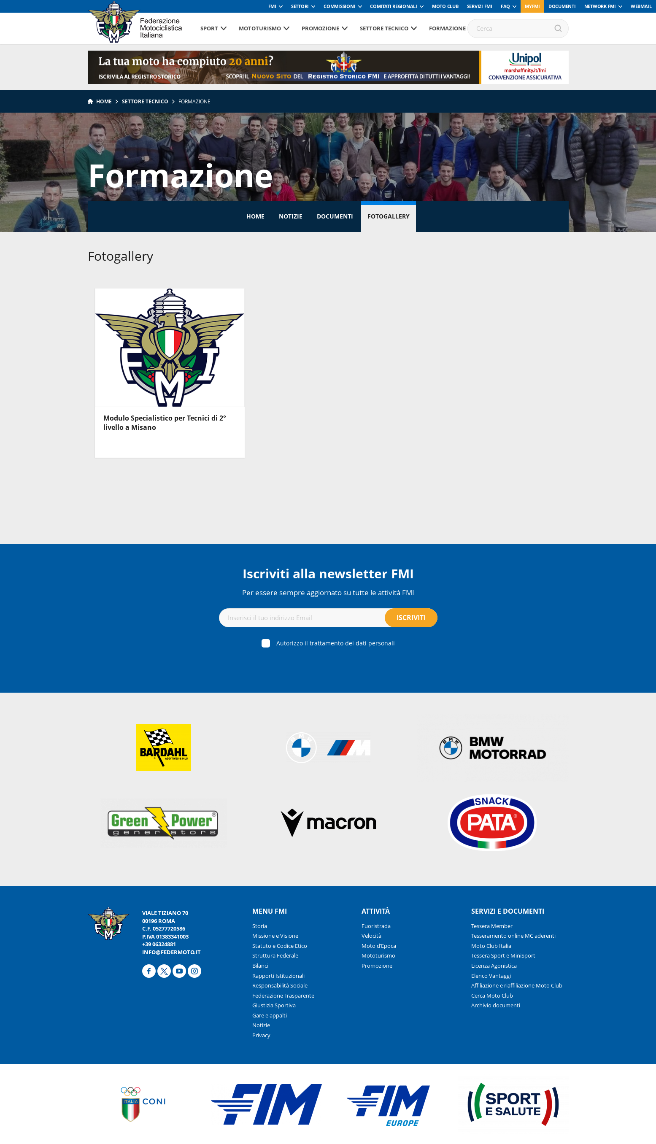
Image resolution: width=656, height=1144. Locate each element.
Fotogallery (388, 216)
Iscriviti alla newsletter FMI (328, 573)
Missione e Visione (275, 935)
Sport (209, 28)
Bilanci (260, 965)
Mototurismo (260, 28)
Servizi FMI (479, 6)
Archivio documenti (495, 1005)
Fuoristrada (376, 926)
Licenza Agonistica (494, 965)
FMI (272, 6)
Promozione (320, 28)
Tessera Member (492, 926)
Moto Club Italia (491, 946)
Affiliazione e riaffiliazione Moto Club (516, 985)
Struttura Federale (275, 955)
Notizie (290, 216)
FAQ (505, 6)
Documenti (562, 6)
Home (104, 101)
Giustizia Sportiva (274, 1005)
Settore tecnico (384, 28)
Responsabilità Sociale (280, 985)
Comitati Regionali (393, 6)
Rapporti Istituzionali (278, 975)
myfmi (532, 6)
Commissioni (339, 6)
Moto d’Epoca (379, 946)
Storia (259, 926)
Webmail (641, 6)
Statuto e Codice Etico (279, 946)
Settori (300, 6)
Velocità (371, 935)
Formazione (447, 28)
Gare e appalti (269, 1015)
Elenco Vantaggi (491, 975)
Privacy (261, 1035)
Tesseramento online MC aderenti (513, 935)
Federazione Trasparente (283, 995)
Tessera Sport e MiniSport (503, 955)
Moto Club (445, 6)
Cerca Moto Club (492, 995)
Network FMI (600, 6)
